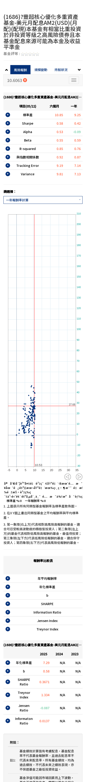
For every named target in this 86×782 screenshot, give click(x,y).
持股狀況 (61, 69)
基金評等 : (21, 54)
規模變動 (40, 69)
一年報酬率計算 (17, 200)
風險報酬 (20, 70)
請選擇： (9, 191)
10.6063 (17, 80)
